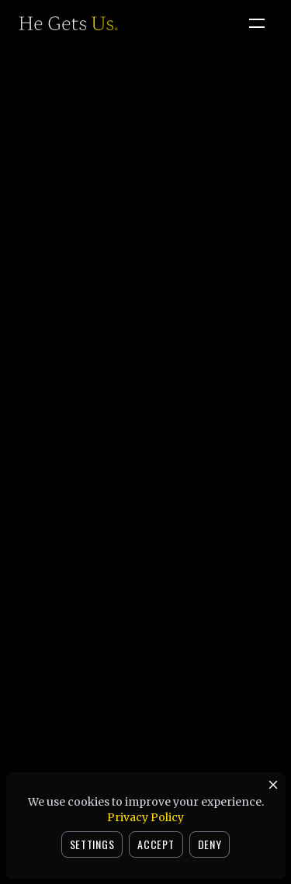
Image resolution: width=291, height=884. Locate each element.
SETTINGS (92, 844)
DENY (210, 844)
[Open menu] (256, 23)
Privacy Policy (145, 817)
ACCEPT (155, 844)
